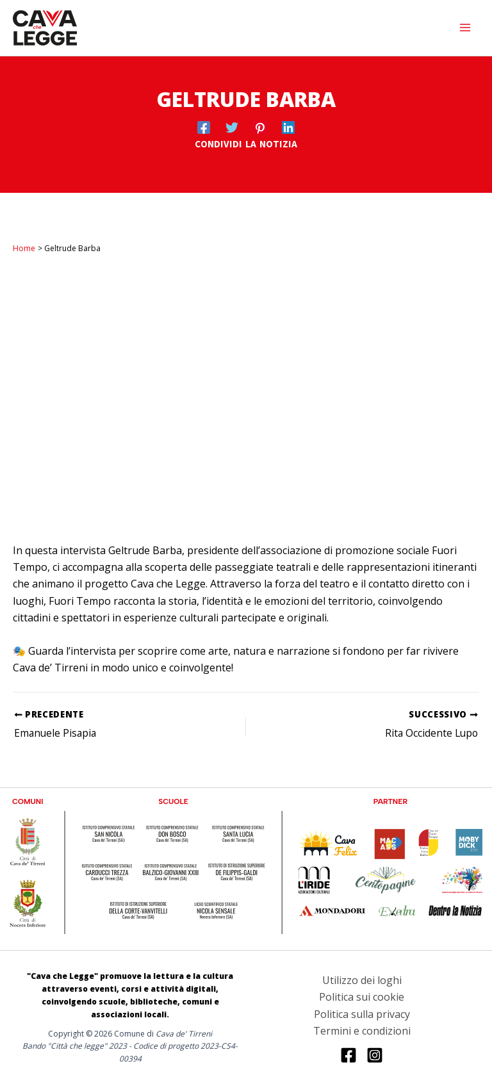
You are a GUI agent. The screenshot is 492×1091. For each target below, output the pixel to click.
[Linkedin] (288, 126)
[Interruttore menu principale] (465, 27)
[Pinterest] (260, 126)
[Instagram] (374, 1055)
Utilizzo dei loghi (362, 980)
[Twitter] (232, 126)
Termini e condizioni (362, 1031)
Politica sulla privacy (362, 1014)
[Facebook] (203, 126)
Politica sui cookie (361, 997)
